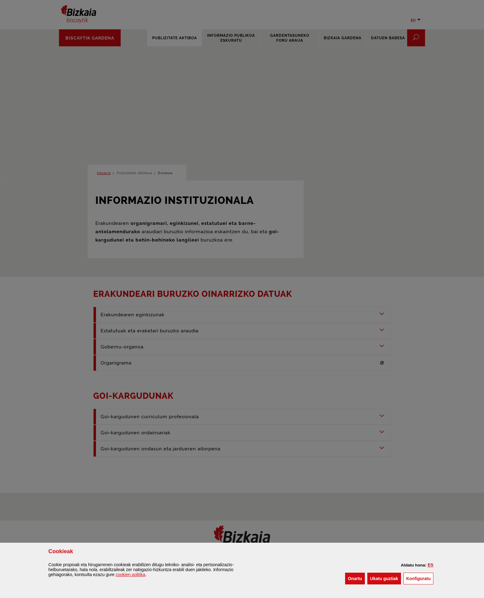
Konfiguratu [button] (419, 578)
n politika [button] (130, 574)
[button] (431, 564)
